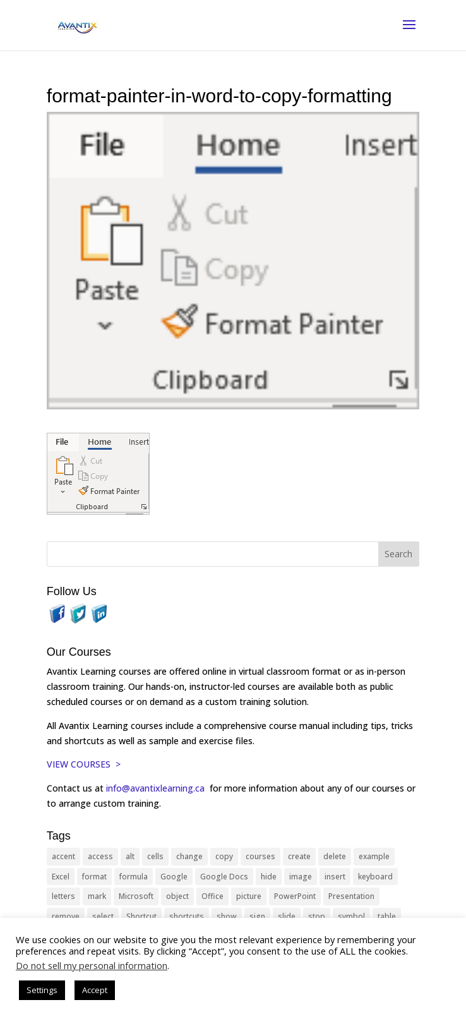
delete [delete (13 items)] (334, 856)
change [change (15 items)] (189, 856)
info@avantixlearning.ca (156, 788)
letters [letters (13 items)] (63, 896)
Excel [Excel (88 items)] (60, 876)
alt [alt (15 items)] (130, 856)
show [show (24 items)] (227, 916)
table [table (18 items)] (387, 916)
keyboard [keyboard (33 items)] (375, 876)
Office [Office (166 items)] (212, 896)
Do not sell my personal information (91, 965)
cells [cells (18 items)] (155, 856)
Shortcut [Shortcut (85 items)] (141, 916)
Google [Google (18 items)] (174, 876)
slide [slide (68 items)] (287, 916)
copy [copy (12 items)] (224, 856)
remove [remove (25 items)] (66, 916)
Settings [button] (42, 990)
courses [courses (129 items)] (260, 856)
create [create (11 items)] (299, 856)
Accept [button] (94, 990)
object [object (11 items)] (177, 896)
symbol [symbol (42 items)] (351, 916)
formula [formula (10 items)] (133, 876)
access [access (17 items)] (100, 856)
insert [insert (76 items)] (335, 876)
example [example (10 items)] (374, 856)
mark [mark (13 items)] (97, 896)
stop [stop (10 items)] (316, 916)
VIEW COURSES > (84, 764)
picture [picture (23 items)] (248, 896)
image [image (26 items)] (300, 876)
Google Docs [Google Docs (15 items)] (224, 876)
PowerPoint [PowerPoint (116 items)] (295, 896)
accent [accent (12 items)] (63, 856)
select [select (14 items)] (103, 916)
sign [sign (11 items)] (257, 916)
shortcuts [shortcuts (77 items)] (186, 916)
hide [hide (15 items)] (269, 876)
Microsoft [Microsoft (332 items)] (136, 896)
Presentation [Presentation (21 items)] (351, 896)
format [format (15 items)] (94, 876)
